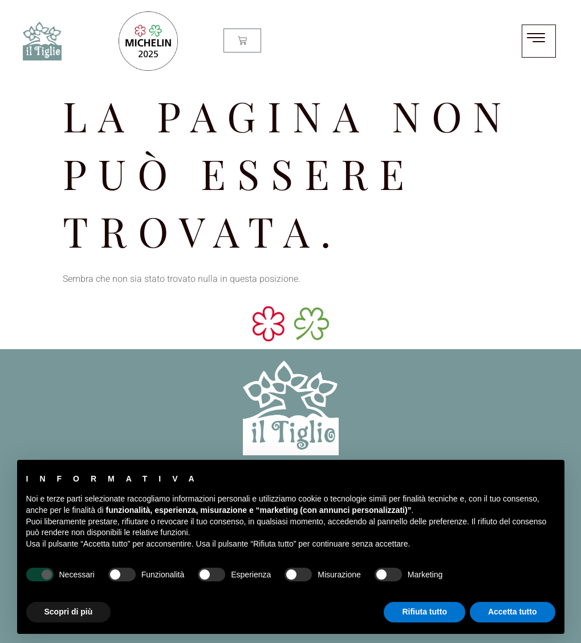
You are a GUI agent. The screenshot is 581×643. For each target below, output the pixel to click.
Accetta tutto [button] (512, 611)
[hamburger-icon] (539, 41)
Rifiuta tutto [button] (424, 611)
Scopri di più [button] (68, 611)
